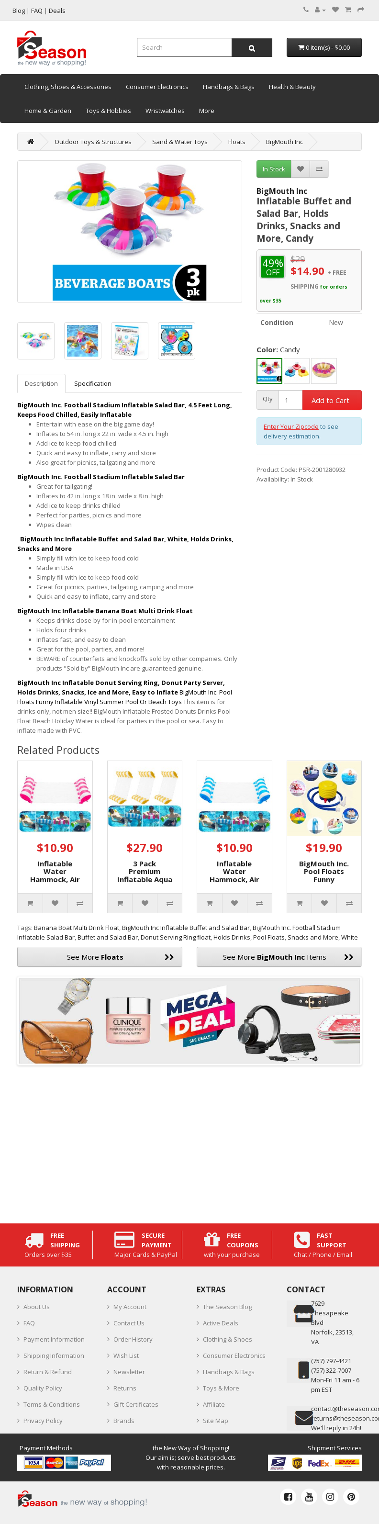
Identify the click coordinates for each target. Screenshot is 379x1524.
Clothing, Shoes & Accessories (67, 86)
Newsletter (129, 1371)
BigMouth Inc (284, 141)
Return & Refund (47, 1371)
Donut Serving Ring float (176, 937)
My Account (129, 1306)
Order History (133, 1339)
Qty (268, 399)
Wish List (126, 1355)
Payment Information (54, 1339)
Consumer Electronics (157, 86)
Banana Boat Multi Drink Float (76, 927)
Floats (236, 141)
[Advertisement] (189, 1142)
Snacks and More (313, 937)
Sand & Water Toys (180, 141)
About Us (36, 1306)
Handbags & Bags (229, 86)
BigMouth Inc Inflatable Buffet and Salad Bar (186, 927)
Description (41, 383)
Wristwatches (165, 110)
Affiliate (214, 1404)
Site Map (215, 1420)
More (206, 110)
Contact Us (129, 1323)
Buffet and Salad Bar (108, 937)
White (349, 937)
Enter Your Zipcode (291, 426)
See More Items (288, 957)
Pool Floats (269, 937)
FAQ (29, 1323)
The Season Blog (227, 1306)
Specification (92, 383)
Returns (124, 1388)
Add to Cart (330, 400)
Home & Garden (47, 110)
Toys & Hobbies (108, 110)
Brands (123, 1420)
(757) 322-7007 (331, 1370)
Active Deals (220, 1323)
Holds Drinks (231, 937)
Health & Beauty (292, 86)
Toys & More (221, 1388)
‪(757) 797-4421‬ (331, 1360)
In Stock (274, 169)
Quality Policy (42, 1388)
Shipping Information (53, 1355)
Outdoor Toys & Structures (93, 141)
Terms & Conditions (51, 1404)
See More (121, 957)
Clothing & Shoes (227, 1339)
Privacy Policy (43, 1420)
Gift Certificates (135, 1404)
